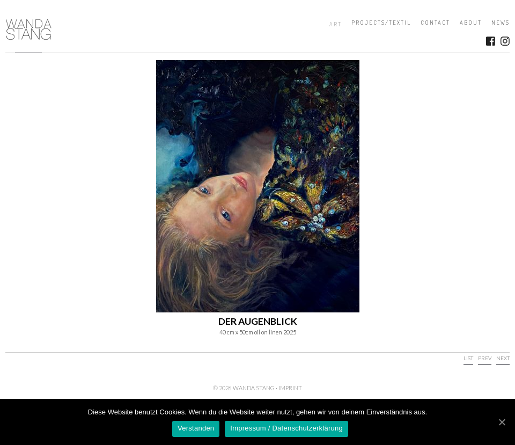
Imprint (290, 387)
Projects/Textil (381, 22)
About (471, 22)
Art (335, 24)
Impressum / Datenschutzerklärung (286, 428)
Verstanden (196, 428)
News (500, 22)
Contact (435, 22)
